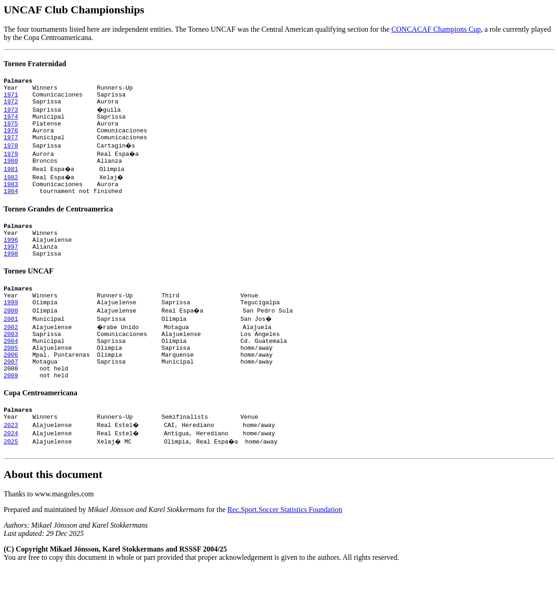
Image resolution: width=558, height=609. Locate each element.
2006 (11, 386)
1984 (11, 206)
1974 (11, 123)
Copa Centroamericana (40, 429)
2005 (11, 378)
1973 (11, 115)
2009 (11, 411)
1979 (11, 164)
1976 (11, 140)
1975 (11, 131)
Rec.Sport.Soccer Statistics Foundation (285, 549)
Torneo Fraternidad (35, 64)
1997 (11, 267)
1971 (11, 98)
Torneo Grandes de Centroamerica (58, 224)
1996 (11, 259)
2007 (11, 394)
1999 (11, 328)
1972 (11, 106)
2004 (11, 369)
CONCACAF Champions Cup (436, 29)
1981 (11, 181)
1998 (11, 275)
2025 (11, 480)
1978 (11, 156)
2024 (11, 471)
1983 (11, 198)
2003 (11, 361)
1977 (11, 148)
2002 (11, 353)
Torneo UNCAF (28, 293)
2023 (11, 463)
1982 (11, 189)
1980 (11, 173)
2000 (11, 336)
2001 (11, 345)
